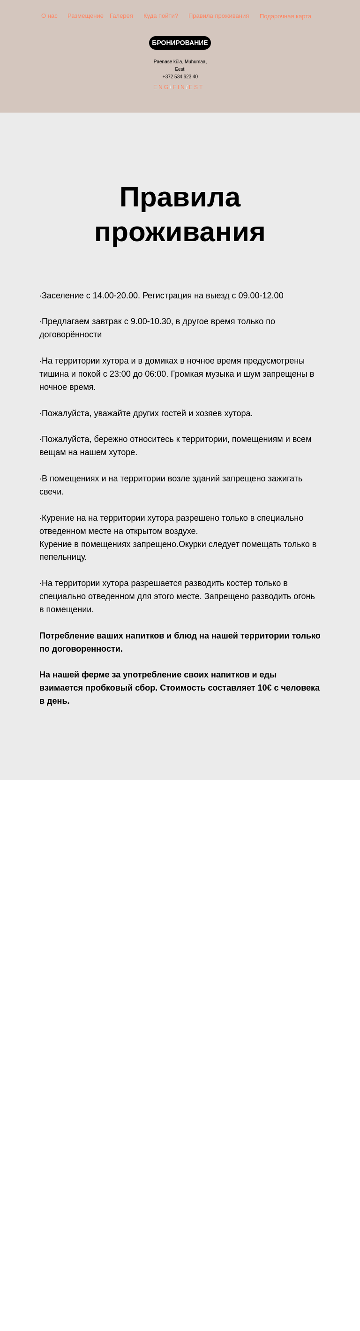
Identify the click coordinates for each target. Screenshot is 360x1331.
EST (196, 87)
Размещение (86, 15)
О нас (49, 15)
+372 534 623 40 (180, 76)
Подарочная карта (285, 16)
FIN (179, 87)
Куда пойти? (160, 15)
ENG (161, 87)
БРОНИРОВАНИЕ (180, 42)
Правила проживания (218, 15)
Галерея (121, 15)
